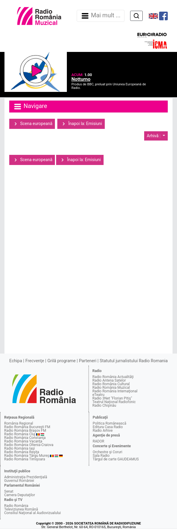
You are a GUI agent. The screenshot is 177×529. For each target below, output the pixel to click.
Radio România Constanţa (25, 438)
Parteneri (87, 360)
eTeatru (98, 395)
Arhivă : (154, 135)
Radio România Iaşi (19, 448)
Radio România (16, 506)
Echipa (15, 360)
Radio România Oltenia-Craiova (28, 445)
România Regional (18, 423)
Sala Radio (101, 456)
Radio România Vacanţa (23, 441)
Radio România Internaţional (115, 391)
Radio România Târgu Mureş (26, 456)
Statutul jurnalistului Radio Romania (134, 360)
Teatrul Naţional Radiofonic (114, 402)
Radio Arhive (103, 430)
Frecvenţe (34, 360)
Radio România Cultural (111, 384)
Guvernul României (19, 481)
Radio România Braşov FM (25, 430)
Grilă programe (61, 360)
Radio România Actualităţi (113, 377)
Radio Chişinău (104, 405)
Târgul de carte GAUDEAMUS (116, 459)
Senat (8, 491)
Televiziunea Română (21, 509)
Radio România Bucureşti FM (27, 427)
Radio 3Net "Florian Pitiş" (112, 398)
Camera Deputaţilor (19, 495)
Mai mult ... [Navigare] (101, 15)
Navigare (30, 106)
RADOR (98, 441)
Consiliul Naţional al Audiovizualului (32, 513)
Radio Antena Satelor (109, 380)
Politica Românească (110, 423)
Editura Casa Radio (108, 427)
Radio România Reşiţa (21, 452)
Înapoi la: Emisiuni (81, 123)
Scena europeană (32, 123)
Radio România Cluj (19, 434)
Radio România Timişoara (24, 459)
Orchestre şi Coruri (107, 452)
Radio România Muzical (111, 387)
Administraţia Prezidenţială (25, 477)
